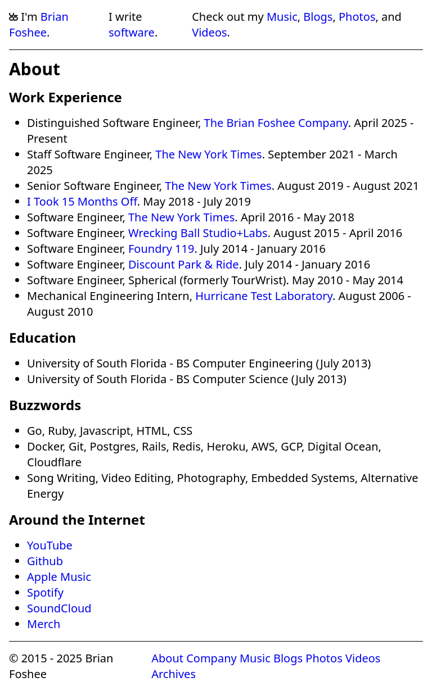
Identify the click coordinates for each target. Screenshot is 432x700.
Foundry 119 (161, 248)
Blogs (317, 16)
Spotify (45, 592)
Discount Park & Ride (183, 264)
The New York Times (208, 154)
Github (45, 561)
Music (282, 16)
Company (211, 658)
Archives (173, 673)
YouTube (50, 545)
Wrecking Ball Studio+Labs (198, 232)
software (132, 32)
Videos (209, 32)
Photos (357, 16)
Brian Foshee (39, 24)
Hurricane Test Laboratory (263, 295)
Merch (43, 623)
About (167, 658)
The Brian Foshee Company (276, 122)
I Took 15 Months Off (82, 201)
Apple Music (59, 576)
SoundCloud (59, 608)
